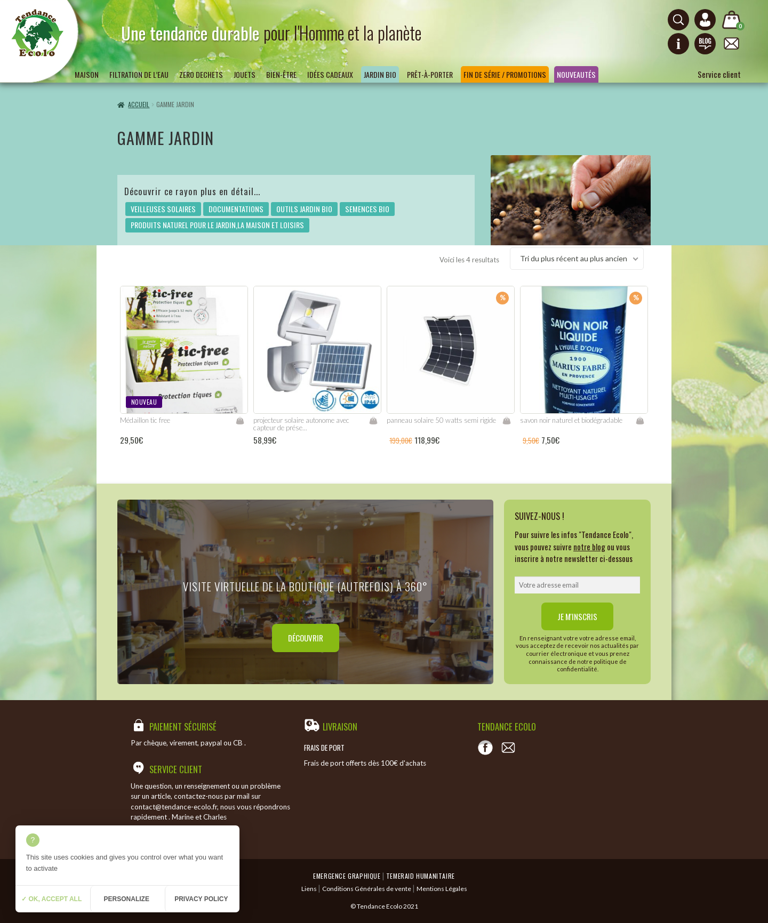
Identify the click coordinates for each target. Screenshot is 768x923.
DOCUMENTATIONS (236, 208)
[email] (577, 584)
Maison (87, 74)
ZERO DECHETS (201, 74)
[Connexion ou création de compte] (705, 19)
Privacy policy (201, 899)
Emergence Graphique (346, 875)
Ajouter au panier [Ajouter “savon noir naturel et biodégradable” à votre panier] (640, 420)
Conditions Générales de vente (366, 889)
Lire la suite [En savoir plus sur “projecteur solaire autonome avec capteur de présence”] (373, 420)
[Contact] (508, 748)
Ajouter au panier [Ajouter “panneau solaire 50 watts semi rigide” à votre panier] (506, 420)
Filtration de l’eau (139, 74)
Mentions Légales (442, 889)
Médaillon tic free (145, 420)
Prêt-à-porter (430, 74)
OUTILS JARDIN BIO (304, 208)
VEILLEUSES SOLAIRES (163, 208)
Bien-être (281, 74)
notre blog (589, 546)
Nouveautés (576, 74)
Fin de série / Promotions (504, 74)
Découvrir (305, 638)
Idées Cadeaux (330, 74)
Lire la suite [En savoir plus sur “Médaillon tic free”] (240, 420)
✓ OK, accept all (51, 899)
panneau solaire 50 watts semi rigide (441, 420)
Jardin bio (380, 74)
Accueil (138, 104)
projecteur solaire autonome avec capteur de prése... (301, 424)
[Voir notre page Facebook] (485, 748)
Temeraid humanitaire (420, 875)
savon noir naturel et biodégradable (571, 420)
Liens (309, 889)
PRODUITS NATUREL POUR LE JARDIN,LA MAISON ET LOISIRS (217, 224)
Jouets (244, 74)
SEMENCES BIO (367, 208)
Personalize (126, 899)
